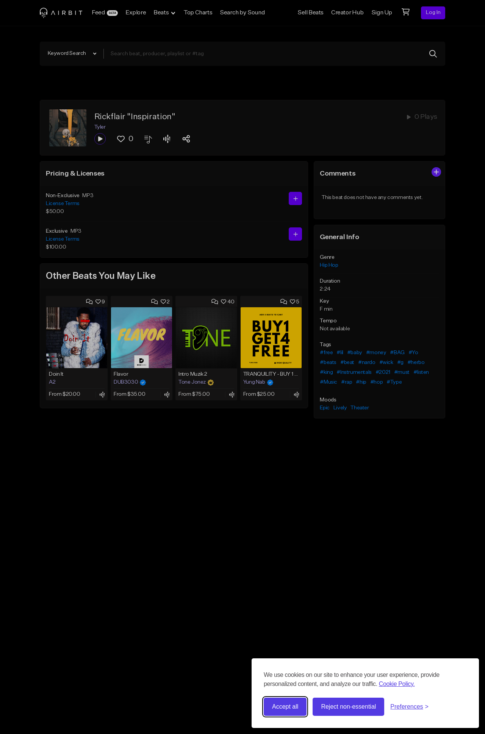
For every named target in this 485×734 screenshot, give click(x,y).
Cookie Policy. (397, 684)
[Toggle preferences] (409, 706)
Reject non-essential (348, 706)
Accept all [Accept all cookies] (285, 706)
